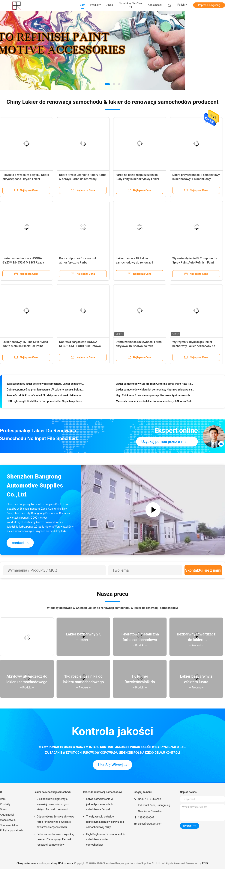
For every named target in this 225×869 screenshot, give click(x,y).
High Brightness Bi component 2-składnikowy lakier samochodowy (105, 839)
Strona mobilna (9, 825)
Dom (2, 798)
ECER (205, 863)
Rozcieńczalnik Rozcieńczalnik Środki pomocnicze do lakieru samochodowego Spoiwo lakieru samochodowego (46, 395)
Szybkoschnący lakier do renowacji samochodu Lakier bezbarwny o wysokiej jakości (46, 384)
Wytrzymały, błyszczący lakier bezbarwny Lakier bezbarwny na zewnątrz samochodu (193, 346)
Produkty (5, 804)
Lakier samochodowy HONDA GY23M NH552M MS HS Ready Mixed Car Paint (23, 262)
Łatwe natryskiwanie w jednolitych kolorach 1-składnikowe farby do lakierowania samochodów (102, 804)
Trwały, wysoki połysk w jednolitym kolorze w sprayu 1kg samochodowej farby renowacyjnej (105, 822)
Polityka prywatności (12, 830)
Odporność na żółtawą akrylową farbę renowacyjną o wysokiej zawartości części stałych (55, 822)
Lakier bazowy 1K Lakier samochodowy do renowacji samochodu (134, 262)
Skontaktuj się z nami (203, 570)
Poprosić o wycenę (209, 5)
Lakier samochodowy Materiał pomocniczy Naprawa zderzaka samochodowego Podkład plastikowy (155, 390)
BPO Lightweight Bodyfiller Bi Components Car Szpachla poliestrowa (46, 401)
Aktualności (7, 814)
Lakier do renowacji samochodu (52, 792)
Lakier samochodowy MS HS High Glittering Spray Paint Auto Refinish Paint (155, 384)
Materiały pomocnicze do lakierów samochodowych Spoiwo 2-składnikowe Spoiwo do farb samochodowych (155, 401)
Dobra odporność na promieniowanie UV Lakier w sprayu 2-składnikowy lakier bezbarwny (46, 390)
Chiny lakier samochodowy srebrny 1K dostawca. (45, 863)
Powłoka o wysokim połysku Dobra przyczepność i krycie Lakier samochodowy (25, 179)
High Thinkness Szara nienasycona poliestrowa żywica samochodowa (155, 395)
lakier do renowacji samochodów (102, 792)
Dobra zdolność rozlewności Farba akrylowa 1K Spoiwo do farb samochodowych (139, 346)
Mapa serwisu (8, 819)
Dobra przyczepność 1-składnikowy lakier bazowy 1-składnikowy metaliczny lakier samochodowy (196, 179)
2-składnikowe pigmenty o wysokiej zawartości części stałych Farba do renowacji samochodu (52, 804)
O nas (3, 809)
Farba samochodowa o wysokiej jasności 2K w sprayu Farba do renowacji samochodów (55, 839)
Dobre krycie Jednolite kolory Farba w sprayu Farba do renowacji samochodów (82, 179)
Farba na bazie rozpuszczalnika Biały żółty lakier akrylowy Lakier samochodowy (137, 179)
